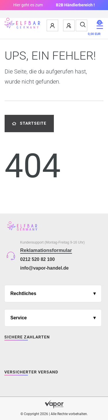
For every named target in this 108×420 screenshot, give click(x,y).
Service (18, 317)
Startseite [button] (29, 123)
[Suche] (81, 25)
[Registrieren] (69, 25)
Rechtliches (23, 293)
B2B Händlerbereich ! (75, 5)
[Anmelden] (52, 25)
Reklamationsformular (46, 250)
